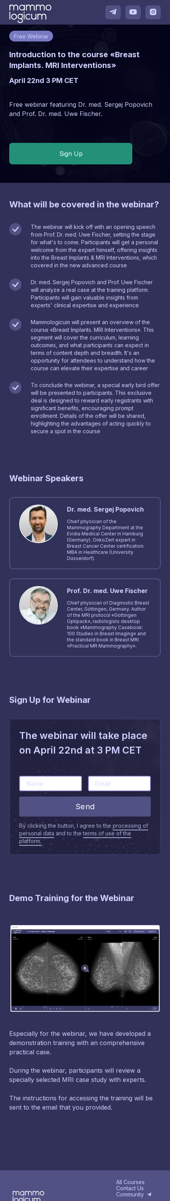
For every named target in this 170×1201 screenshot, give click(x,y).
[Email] (119, 783)
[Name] (50, 783)
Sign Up (71, 153)
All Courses (130, 1182)
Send (85, 806)
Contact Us (130, 1188)
